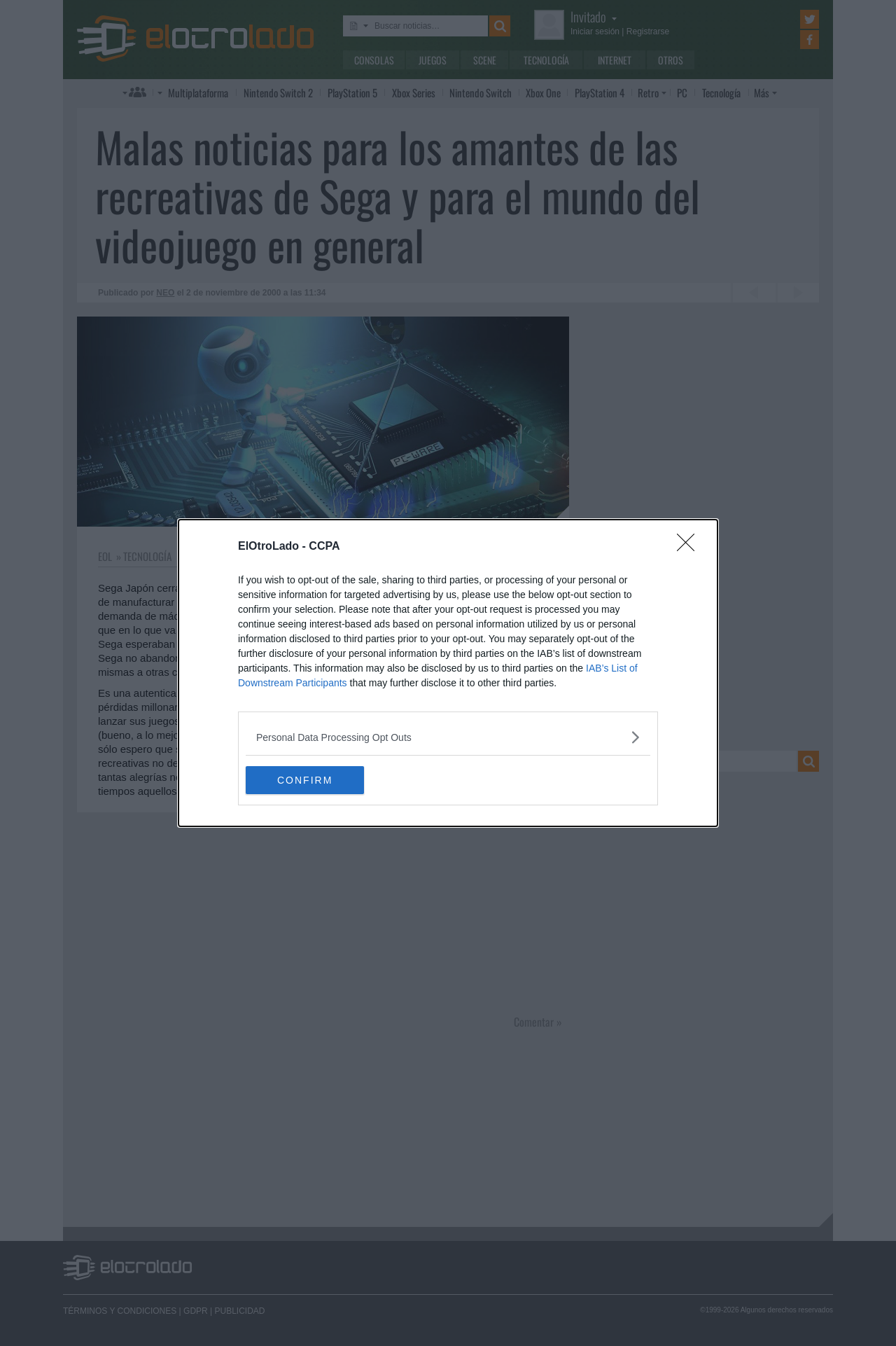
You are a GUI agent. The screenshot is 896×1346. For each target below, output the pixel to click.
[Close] (690, 547)
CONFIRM (312, 779)
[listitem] (448, 737)
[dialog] (448, 673)
